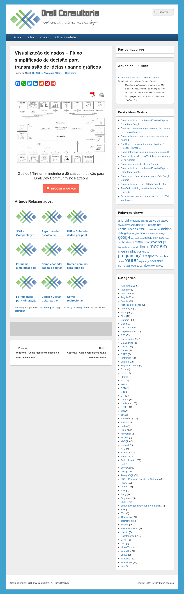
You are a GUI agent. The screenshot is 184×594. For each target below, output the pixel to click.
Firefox (124, 376)
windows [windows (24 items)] (145, 265)
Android (125, 293)
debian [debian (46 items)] (166, 229)
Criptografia (127, 327)
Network (125, 445)
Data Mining (45, 307)
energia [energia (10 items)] (162, 233)
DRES (124, 354)
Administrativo (128, 286)
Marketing (126, 433)
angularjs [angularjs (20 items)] (135, 220)
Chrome (125, 320)
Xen (123, 566)
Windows (125, 558)
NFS (123, 448)
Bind (123, 316)
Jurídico (125, 422)
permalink (20, 311)
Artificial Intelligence (131, 304)
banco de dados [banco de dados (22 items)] (158, 220)
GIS (123, 392)
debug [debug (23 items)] (122, 233)
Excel (123, 369)
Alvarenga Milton (52, 73)
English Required (130, 365)
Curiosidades (127, 339)
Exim (123, 373)
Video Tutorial (128, 547)
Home (17, 37)
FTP (123, 380)
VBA (123, 543)
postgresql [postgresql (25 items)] (143, 251)
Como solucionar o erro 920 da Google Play (143, 184)
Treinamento (127, 520)
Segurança (126, 498)
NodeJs (125, 456)
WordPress (126, 562)
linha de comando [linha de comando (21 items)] (128, 247)
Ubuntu (124, 532)
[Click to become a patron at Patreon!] (61, 193)
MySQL (124, 441)
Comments (70, 73)
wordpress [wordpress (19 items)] (157, 265)
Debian (124, 346)
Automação (127, 308)
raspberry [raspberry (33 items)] (151, 256)
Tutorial (124, 524)
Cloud (124, 323)
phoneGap (126, 467)
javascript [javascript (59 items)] (158, 242)
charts (66, 307)
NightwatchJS (128, 452)
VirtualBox (126, 551)
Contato (44, 37)
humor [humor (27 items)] (145, 242)
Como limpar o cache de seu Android (140, 164)
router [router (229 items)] (131, 260)
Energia (125, 361)
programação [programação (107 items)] (131, 255)
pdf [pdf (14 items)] (127, 252)
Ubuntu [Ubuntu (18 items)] (135, 265)
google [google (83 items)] (124, 237)
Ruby (123, 494)
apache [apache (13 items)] (144, 221)
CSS (123, 335)
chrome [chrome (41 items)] (142, 225)
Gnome (124, 399)
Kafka (124, 426)
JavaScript (126, 418)
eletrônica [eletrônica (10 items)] (154, 233)
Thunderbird (127, 517)
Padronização (128, 460)
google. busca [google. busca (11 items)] (137, 238)
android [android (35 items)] (123, 220)
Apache (125, 301)
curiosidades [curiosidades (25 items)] (152, 229)
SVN (123, 513)
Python (124, 486)
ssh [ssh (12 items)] (128, 266)
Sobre (30, 37)
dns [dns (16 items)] (148, 233)
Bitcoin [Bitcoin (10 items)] (121, 225)
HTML (124, 407)
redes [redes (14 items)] (121, 261)
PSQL (124, 483)
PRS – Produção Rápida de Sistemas (140, 479)
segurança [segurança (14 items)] (144, 261)
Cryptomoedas (128, 331)
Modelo (124, 437)
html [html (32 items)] (138, 242)
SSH (123, 509)
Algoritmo (126, 289)
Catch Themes (166, 583)
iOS (123, 411)
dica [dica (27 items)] (142, 233)
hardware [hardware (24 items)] (128, 242)
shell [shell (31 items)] (153, 261)
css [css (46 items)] (141, 229)
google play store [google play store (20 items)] (154, 237)
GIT (123, 395)
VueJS (124, 555)
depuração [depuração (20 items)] (132, 233)
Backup (124, 312)
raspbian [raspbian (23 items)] (164, 256)
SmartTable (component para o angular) (141, 505)
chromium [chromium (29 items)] (154, 225)
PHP (123, 471)
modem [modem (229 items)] (158, 246)
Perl (123, 464)
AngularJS (126, 297)
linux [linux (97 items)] (144, 246)
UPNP (124, 539)
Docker (124, 350)
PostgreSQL (127, 475)
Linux (123, 430)
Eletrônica (126, 358)
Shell (123, 502)
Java (123, 414)
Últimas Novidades (65, 37)
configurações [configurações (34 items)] (128, 229)
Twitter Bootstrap (129, 528)
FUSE (124, 384)
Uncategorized (128, 536)
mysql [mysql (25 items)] (121, 251)
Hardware (126, 403)
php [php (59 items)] (133, 251)
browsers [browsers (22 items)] (130, 224)
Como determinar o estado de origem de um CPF (146, 152)
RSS (123, 490)
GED (123, 388)
